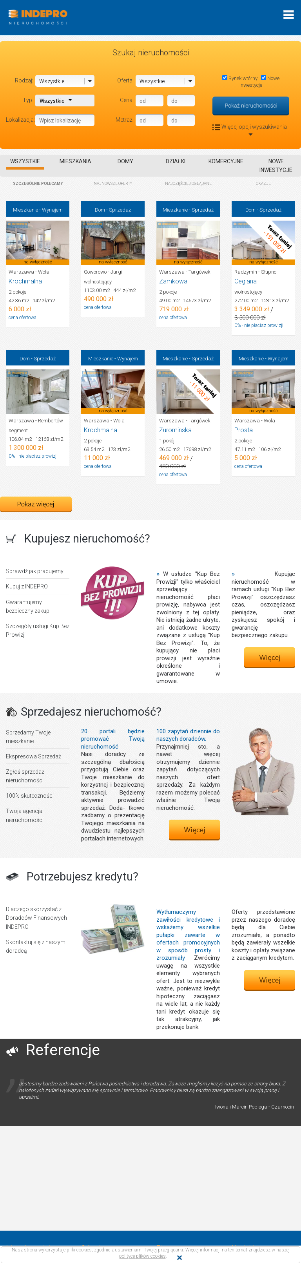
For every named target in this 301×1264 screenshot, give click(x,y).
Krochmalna (25, 281)
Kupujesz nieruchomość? (87, 538)
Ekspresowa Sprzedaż (33, 756)
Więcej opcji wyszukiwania (250, 130)
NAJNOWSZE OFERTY (113, 183)
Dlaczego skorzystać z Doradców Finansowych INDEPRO (36, 918)
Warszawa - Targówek (184, 272)
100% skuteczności (30, 796)
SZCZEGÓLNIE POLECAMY (38, 183)
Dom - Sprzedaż (113, 210)
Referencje (63, 1050)
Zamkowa (173, 281)
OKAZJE (263, 183)
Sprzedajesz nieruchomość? (91, 711)
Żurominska (175, 430)
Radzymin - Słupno (255, 272)
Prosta (243, 430)
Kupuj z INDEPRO (27, 586)
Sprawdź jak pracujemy (34, 571)
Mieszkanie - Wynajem (38, 210)
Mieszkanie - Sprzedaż (188, 210)
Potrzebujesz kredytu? (82, 876)
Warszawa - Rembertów (36, 421)
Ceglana (245, 281)
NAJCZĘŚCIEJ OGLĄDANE (188, 183)
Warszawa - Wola (29, 272)
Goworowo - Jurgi (103, 272)
